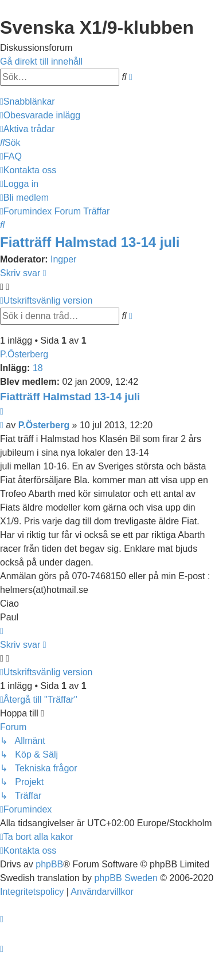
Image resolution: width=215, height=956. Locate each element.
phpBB (49, 864)
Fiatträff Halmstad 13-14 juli (89, 242)
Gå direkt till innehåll (41, 61)
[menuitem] (40, 115)
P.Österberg (24, 354)
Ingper (63, 259)
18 (38, 368)
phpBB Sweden (126, 878)
